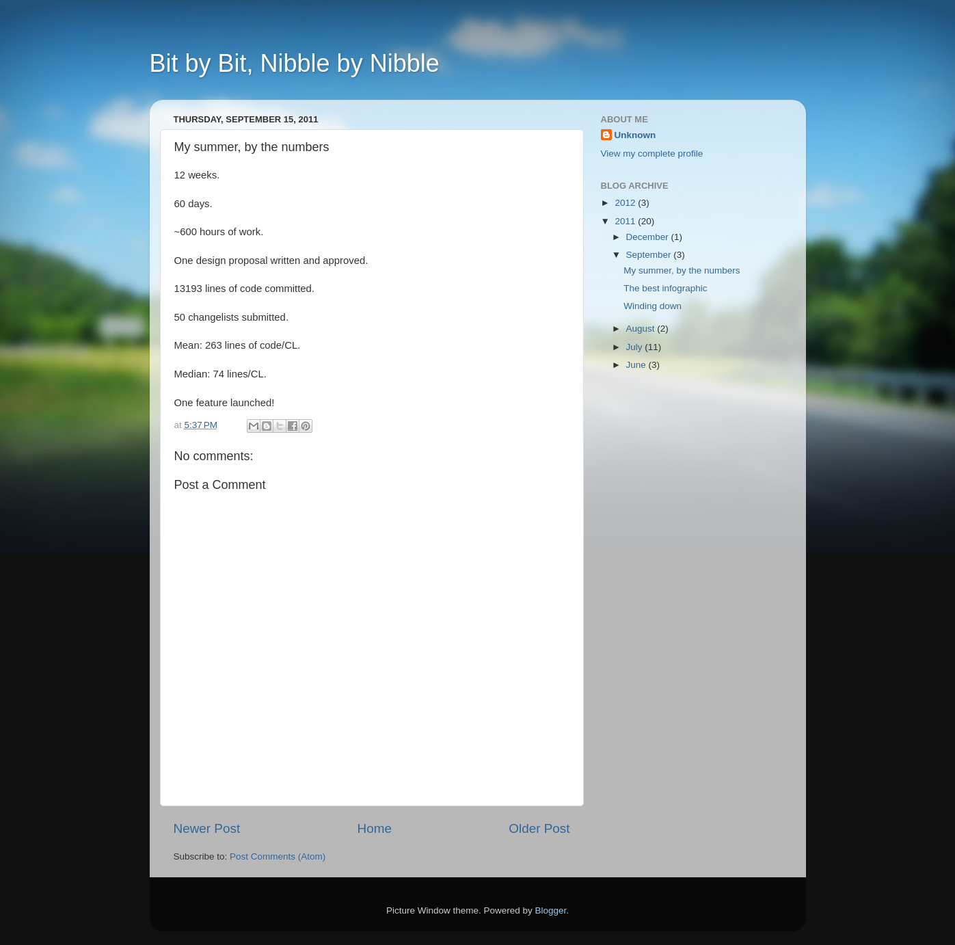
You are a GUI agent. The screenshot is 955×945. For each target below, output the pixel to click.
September (650, 255)
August (642, 328)
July (635, 347)
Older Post (539, 828)
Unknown (635, 135)
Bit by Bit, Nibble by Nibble (295, 63)
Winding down (652, 306)
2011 (626, 221)
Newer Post (207, 828)
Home (375, 828)
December (648, 237)
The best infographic (665, 288)
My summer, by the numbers (681, 270)
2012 (626, 203)
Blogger (551, 910)
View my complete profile (652, 153)
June (637, 365)
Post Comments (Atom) (277, 856)
